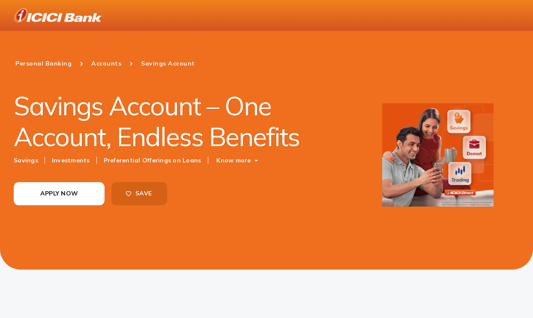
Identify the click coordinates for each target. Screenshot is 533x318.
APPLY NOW (59, 193)
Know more (233, 160)
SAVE (138, 193)
